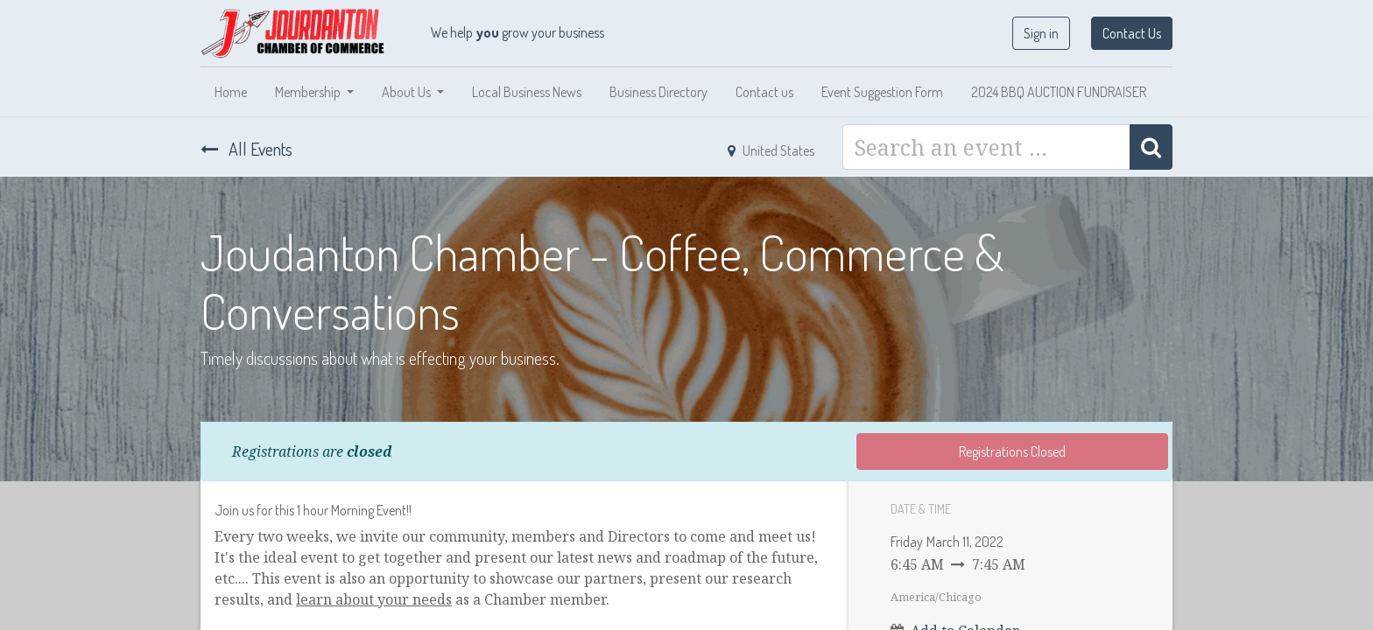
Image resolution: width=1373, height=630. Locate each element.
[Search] (1151, 147)
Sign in (1041, 33)
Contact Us (1131, 33)
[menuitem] (231, 91)
